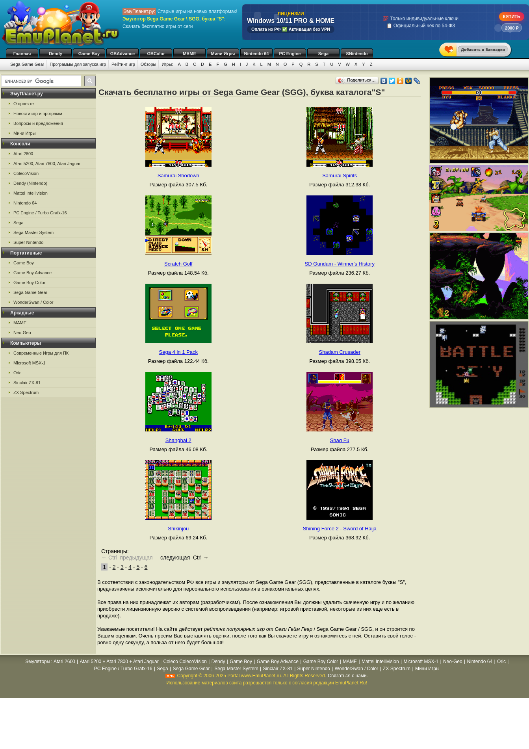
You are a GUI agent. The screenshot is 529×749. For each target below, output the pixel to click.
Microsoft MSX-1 (29, 363)
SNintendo (357, 53)
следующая (175, 557)
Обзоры (148, 64)
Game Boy (89, 53)
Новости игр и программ (37, 113)
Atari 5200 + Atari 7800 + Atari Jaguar (119, 661)
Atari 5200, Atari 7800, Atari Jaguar (47, 163)
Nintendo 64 (256, 53)
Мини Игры (223, 53)
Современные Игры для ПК (41, 353)
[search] (40, 81)
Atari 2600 (23, 153)
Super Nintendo (28, 242)
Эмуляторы (37, 661)
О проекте (23, 103)
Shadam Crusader (340, 352)
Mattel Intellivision (30, 193)
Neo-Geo (22, 332)
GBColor (156, 53)
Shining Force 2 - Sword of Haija (340, 529)
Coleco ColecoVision (185, 661)
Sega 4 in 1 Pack (178, 352)
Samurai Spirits (339, 175)
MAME (189, 53)
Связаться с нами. (348, 675)
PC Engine (290, 53)
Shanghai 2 (178, 440)
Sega (323, 53)
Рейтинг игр (123, 64)
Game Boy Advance (32, 272)
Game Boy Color (29, 282)
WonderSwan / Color (33, 302)
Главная (22, 53)
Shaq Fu (339, 440)
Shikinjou (178, 529)
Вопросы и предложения (38, 123)
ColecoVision (26, 173)
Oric (17, 372)
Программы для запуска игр (78, 64)
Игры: (167, 64)
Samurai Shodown (178, 175)
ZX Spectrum (26, 392)
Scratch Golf (178, 264)
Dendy (55, 53)
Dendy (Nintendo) (30, 183)
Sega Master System (33, 232)
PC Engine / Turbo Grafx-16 (40, 212)
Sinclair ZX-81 (27, 382)
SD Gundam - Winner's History (340, 264)
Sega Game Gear (27, 64)
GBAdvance (122, 53)
